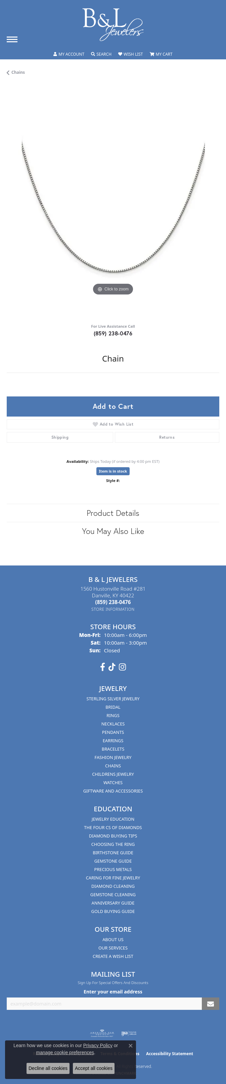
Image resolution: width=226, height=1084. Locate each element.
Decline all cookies (48, 1068)
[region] (113, 202)
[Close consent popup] (131, 1046)
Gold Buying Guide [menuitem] (113, 911)
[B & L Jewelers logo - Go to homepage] (113, 25)
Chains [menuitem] (113, 766)
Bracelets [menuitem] (113, 749)
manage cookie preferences (65, 1052)
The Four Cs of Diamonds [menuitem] (113, 827)
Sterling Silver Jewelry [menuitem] (112, 699)
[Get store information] (113, 609)
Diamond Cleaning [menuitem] (113, 886)
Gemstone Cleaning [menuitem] (113, 894)
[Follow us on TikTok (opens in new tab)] (112, 667)
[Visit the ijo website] (128, 1033)
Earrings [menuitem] (113, 741)
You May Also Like (113, 531)
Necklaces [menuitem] (113, 724)
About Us (113, 939)
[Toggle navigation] (12, 39)
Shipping (60, 437)
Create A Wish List (113, 956)
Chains (18, 72)
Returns (167, 437)
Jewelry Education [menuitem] (113, 819)
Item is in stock (113, 471)
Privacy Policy (97, 1045)
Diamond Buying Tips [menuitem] (113, 836)
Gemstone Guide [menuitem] (113, 861)
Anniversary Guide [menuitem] (113, 903)
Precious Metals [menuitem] (113, 869)
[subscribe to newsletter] (210, 1003)
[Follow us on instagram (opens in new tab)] (122, 667)
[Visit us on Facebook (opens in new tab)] (102, 667)
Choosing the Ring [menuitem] (113, 844)
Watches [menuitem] (113, 782)
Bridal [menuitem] (113, 707)
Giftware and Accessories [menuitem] (113, 791)
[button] (68, 54)
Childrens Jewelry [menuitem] (113, 774)
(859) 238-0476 (113, 333)
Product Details (113, 512)
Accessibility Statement (169, 1053)
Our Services (113, 948)
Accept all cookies (93, 1068)
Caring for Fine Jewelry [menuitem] (113, 878)
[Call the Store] (113, 602)
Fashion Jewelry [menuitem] (113, 757)
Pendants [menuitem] (113, 732)
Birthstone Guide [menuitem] (113, 853)
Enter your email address (113, 991)
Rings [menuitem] (112, 715)
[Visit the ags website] (102, 1033)
